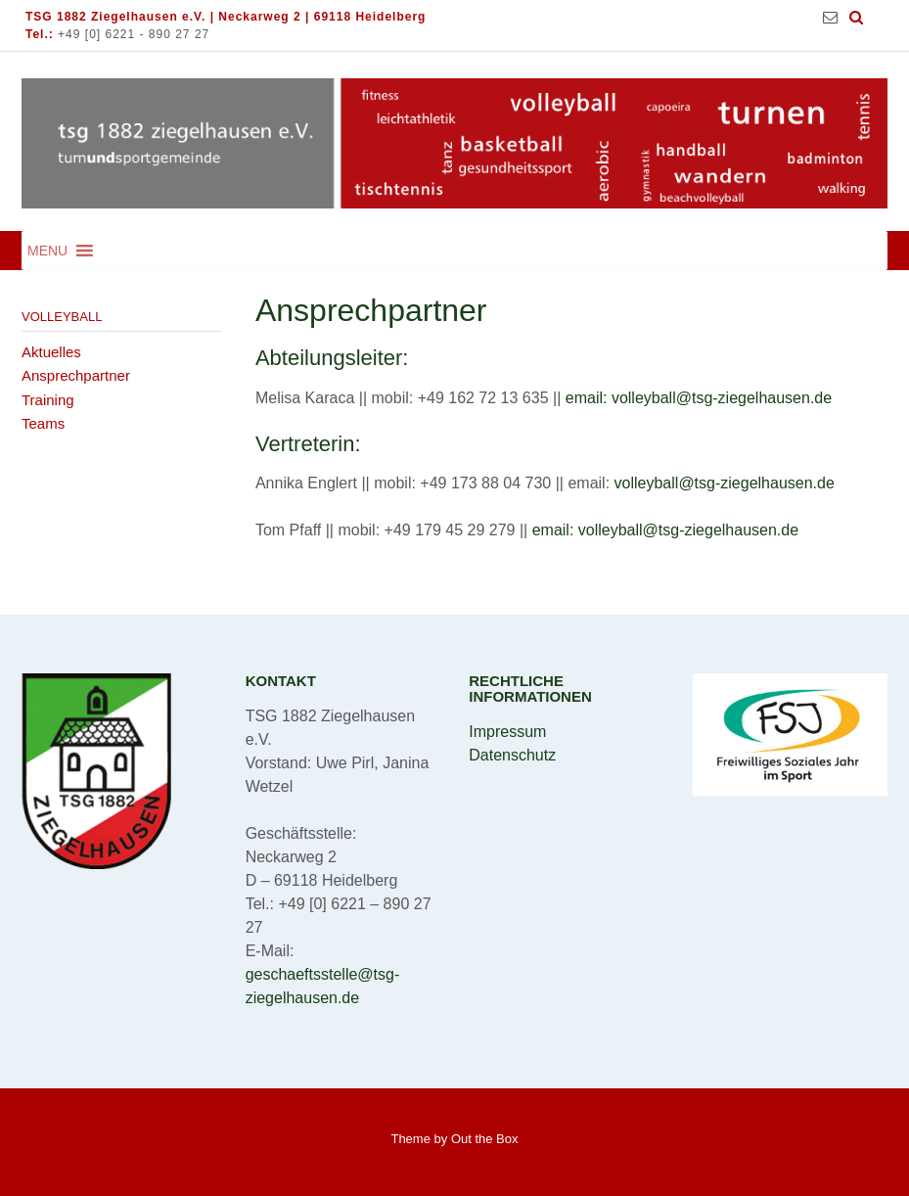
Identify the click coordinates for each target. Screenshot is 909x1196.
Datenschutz (512, 755)
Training (48, 399)
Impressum (507, 731)
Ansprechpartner (76, 375)
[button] (47, 250)
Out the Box (485, 1138)
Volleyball (62, 316)
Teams (43, 423)
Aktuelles (51, 352)
